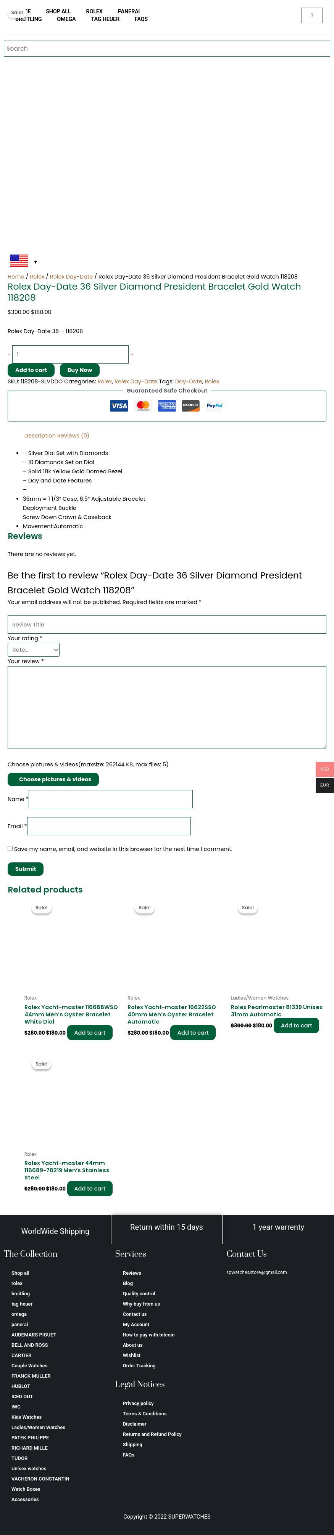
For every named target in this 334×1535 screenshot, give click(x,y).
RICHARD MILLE (29, 1448)
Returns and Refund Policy (152, 1434)
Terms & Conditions (145, 1413)
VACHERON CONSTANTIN (40, 1479)
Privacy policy (138, 1403)
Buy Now (80, 370)
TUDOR (19, 1458)
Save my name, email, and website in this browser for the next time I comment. (123, 849)
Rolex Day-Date (71, 276)
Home (16, 276)
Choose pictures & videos (55, 779)
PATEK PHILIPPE (30, 1437)
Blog (128, 1283)
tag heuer (105, 19)
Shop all (58, 11)
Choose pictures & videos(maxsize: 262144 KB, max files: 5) (88, 764)
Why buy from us (141, 1304)
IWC (16, 1407)
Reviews (132, 1273)
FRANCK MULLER (31, 1376)
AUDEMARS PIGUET (33, 1335)
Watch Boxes (25, 1489)
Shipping (132, 1444)
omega (66, 19)
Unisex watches (28, 1468)
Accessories (25, 1499)
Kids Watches (26, 1417)
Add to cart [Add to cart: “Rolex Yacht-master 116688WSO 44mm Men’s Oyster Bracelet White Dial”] (90, 1033)
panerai (129, 11)
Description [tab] (40, 435)
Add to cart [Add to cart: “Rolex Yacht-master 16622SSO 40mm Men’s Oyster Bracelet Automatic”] (193, 1033)
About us (133, 1345)
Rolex (37, 276)
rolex (94, 11)
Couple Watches (29, 1365)
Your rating (25, 638)
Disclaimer (135, 1424)
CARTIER (21, 1355)
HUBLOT (20, 1386)
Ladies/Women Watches (38, 1427)
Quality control (139, 1293)
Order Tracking (139, 1365)
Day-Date (188, 381)
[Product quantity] (70, 354)
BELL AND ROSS (29, 1345)
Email (17, 826)
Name (18, 799)
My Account (136, 1324)
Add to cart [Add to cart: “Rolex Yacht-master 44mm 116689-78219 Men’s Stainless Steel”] (90, 1188)
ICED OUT (22, 1396)
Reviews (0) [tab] (73, 435)
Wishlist (132, 1355)
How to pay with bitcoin (149, 1335)
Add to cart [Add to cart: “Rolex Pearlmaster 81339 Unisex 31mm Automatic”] (297, 1025)
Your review (26, 661)
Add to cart (31, 370)
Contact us (135, 1314)
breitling (28, 19)
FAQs (141, 19)
